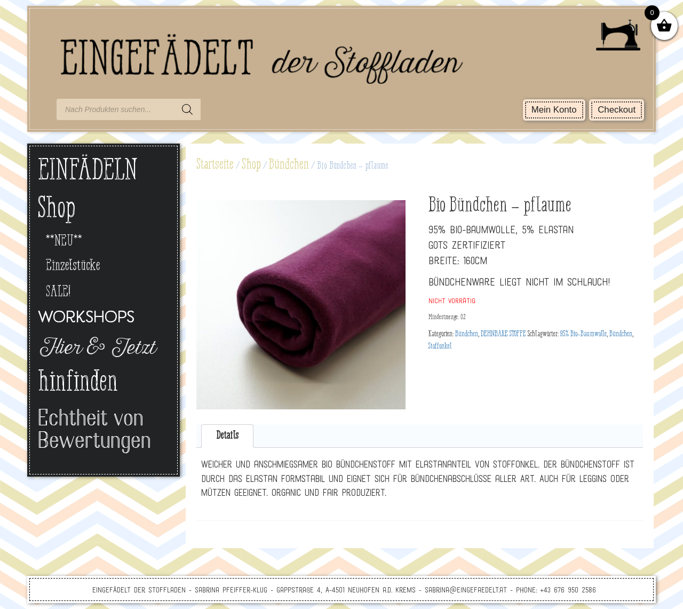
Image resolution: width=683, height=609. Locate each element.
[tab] (227, 436)
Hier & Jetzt (96, 349)
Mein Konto (554, 110)
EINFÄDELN (88, 171)
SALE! (58, 292)
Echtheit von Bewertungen (94, 431)
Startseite (215, 164)
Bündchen (289, 164)
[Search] (187, 109)
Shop (251, 164)
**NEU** (64, 241)
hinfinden (78, 383)
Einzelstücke (73, 266)
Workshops (86, 318)
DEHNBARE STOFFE (503, 334)
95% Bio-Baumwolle (583, 334)
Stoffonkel (440, 346)
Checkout (617, 110)
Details (227, 435)
